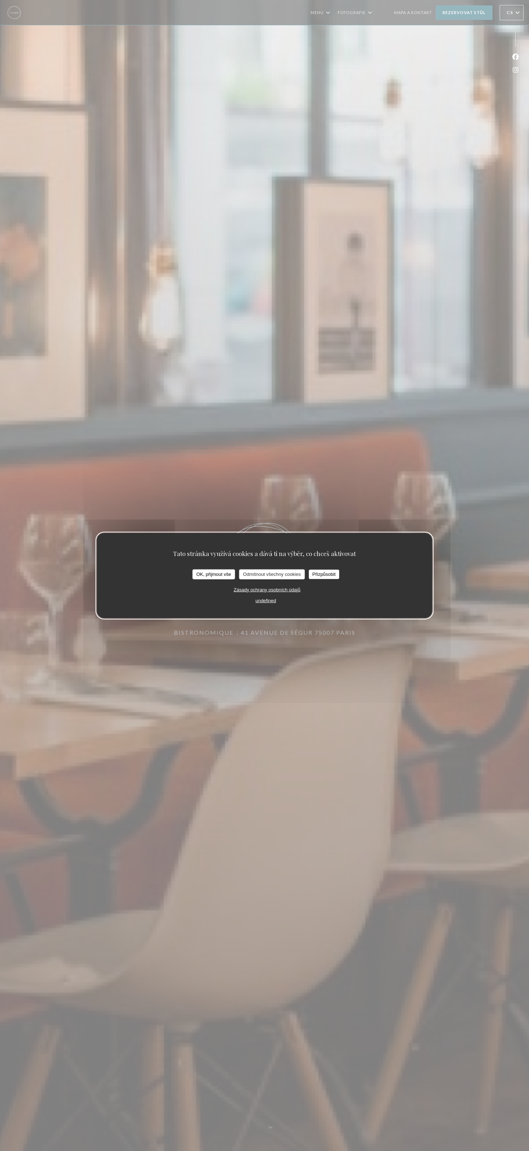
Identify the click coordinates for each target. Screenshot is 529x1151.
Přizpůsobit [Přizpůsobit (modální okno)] (324, 574)
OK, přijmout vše (213, 574)
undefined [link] (265, 600)
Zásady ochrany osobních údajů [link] (267, 589)
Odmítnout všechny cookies (272, 574)
